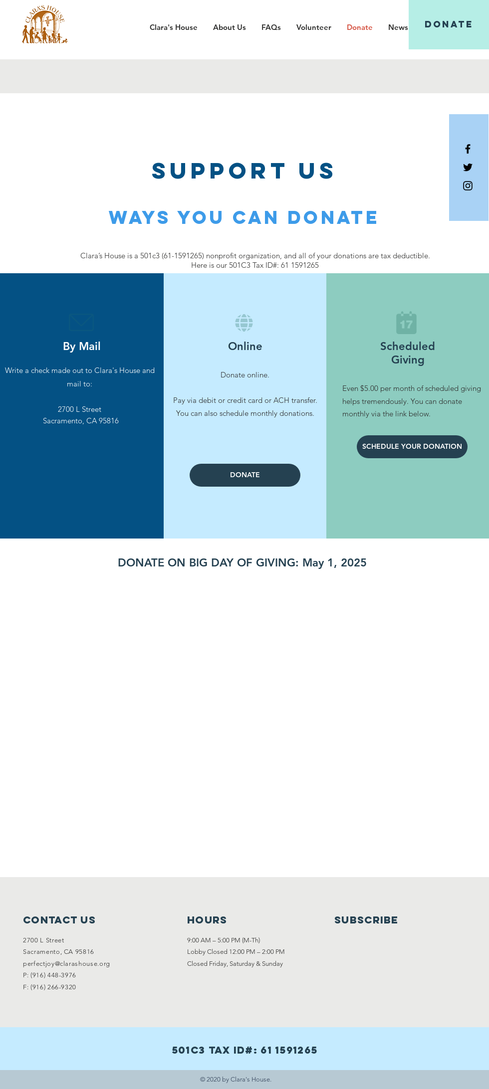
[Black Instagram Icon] (468, 186)
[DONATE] (449, 24)
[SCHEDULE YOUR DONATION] (412, 446)
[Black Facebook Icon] (468, 149)
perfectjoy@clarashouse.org (66, 963)
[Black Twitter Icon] (468, 167)
